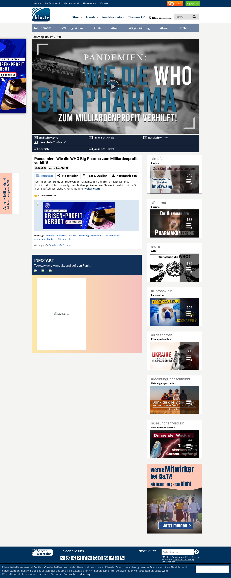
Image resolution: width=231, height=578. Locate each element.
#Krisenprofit (64, 239)
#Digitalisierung (139, 28)
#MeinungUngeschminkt (91, 235)
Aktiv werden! (89, 3)
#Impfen (50, 235)
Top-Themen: (42, 28)
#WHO (72, 235)
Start (77, 17)
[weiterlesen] (92, 188)
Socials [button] (175, 3)
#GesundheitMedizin (44, 239)
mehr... (184, 28)
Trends (92, 17)
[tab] (44, 175)
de (160, 18)
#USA (97, 28)
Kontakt (104, 3)
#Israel (164, 28)
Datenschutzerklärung (77, 574)
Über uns (36, 3)
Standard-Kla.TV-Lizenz (60, 245)
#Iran (115, 28)
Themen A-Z (136, 17)
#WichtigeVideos (72, 28)
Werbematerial (71, 3)
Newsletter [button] (193, 3)
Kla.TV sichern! (52, 3)
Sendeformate (113, 17)
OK (212, 569)
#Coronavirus (113, 235)
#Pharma (61, 235)
